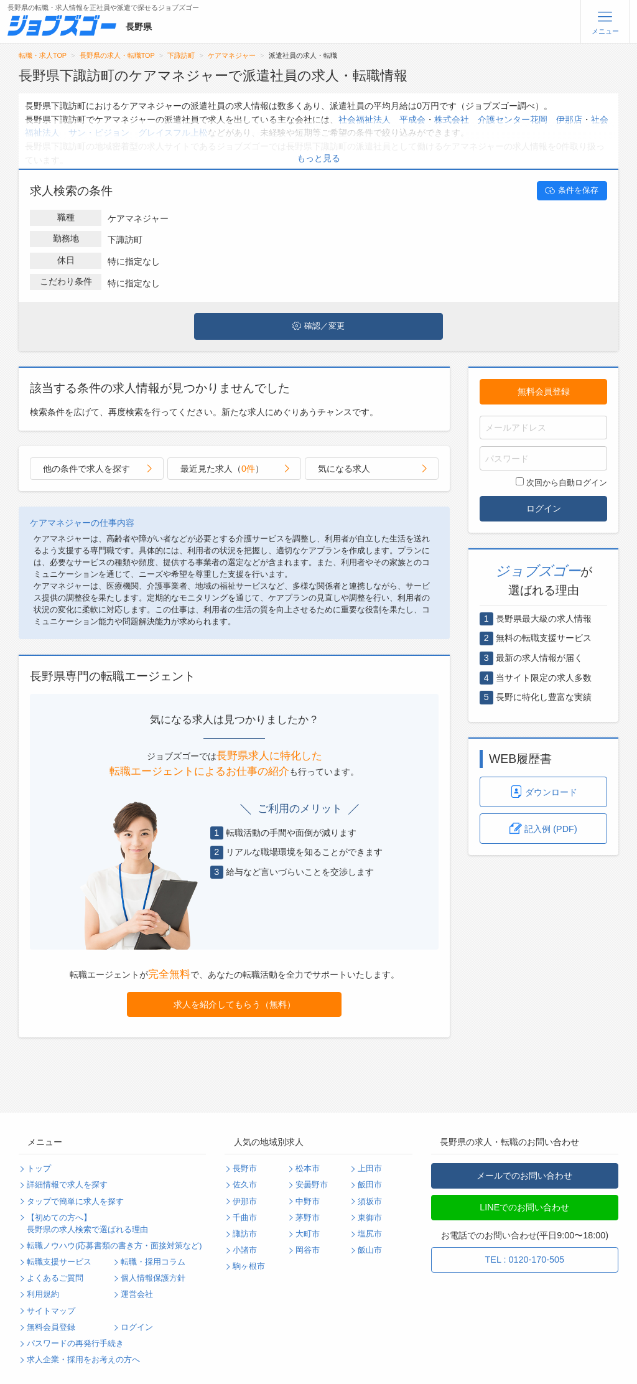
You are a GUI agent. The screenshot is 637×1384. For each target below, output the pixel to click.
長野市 (245, 1168)
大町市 (307, 1234)
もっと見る (318, 158)
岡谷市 (307, 1250)
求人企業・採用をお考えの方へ (83, 1359)
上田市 (370, 1168)
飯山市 (370, 1250)
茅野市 (307, 1217)
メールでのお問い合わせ (524, 1176)
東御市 (370, 1217)
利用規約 (43, 1294)
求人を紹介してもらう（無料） (234, 1004)
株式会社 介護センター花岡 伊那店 (508, 119)
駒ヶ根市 (249, 1266)
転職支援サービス (59, 1262)
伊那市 (245, 1201)
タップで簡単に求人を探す (75, 1201)
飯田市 (370, 1185)
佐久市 (245, 1185)
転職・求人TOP (43, 55)
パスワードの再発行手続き (75, 1343)
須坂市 (370, 1201)
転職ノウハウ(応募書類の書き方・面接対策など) (114, 1245)
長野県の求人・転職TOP (117, 55)
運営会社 (137, 1294)
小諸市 (245, 1250)
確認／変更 (318, 326)
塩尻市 (370, 1234)
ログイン (543, 508)
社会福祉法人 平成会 (381, 119)
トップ (39, 1168)
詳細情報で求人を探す (67, 1185)
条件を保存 (571, 190)
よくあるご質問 (55, 1278)
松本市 (307, 1168)
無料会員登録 (544, 391)
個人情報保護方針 (153, 1278)
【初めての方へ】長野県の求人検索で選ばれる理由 (87, 1223)
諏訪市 (245, 1234)
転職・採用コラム (153, 1262)
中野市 (307, 1201)
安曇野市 (311, 1185)
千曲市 (245, 1217)
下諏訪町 (181, 55)
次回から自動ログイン (561, 482)
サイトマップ (51, 1311)
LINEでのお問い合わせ (524, 1207)
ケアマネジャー (232, 55)
